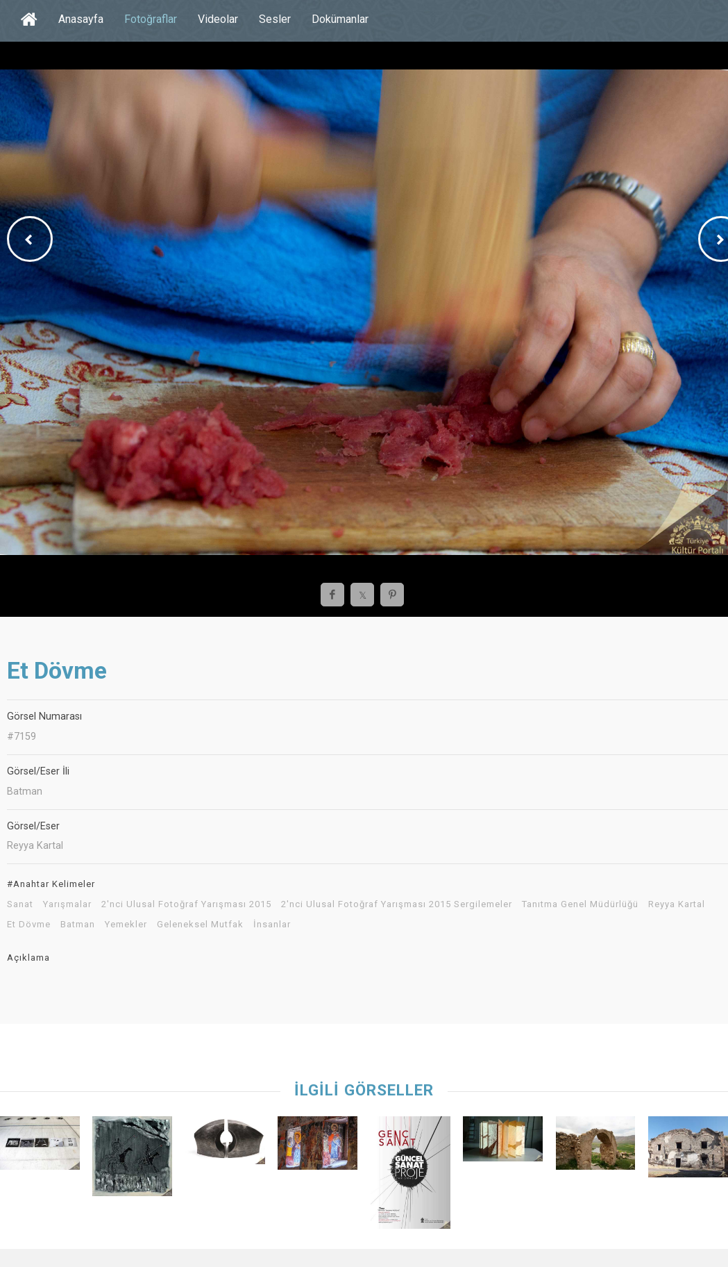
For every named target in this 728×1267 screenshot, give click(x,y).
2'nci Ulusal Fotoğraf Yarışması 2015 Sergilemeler (396, 904)
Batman (77, 924)
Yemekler (126, 924)
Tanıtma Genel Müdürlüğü (580, 904)
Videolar (218, 19)
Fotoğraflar (150, 19)
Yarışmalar (67, 904)
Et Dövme (29, 924)
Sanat (20, 904)
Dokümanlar (340, 19)
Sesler (275, 19)
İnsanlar (272, 924)
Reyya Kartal (676, 904)
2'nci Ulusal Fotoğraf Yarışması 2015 (186, 904)
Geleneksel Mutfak (200, 924)
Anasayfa (80, 19)
